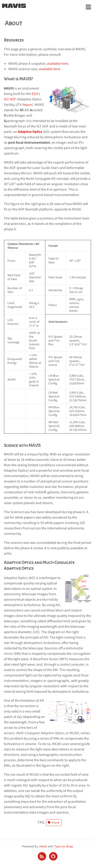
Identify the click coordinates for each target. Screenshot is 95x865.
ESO (35, 93)
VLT (6, 99)
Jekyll (43, 846)
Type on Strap (63, 846)
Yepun (27, 104)
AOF (13, 99)
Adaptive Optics (30, 131)
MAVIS (14, 6)
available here (57, 63)
